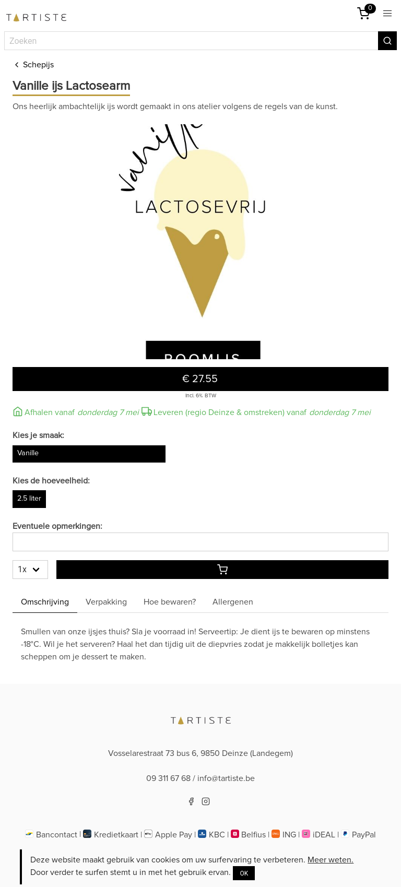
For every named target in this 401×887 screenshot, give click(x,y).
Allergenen (233, 602)
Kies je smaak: (38, 435)
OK (244, 873)
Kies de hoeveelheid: (51, 481)
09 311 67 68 (168, 778)
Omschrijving (45, 602)
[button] (387, 13)
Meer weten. (330, 860)
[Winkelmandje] (363, 13)
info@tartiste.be (226, 778)
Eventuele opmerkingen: (57, 526)
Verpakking (106, 602)
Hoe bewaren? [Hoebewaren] (170, 602)
